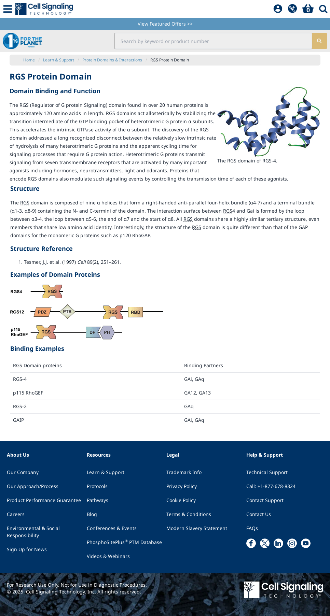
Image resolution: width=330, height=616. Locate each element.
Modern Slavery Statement (196, 528)
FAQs (252, 528)
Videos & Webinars (108, 556)
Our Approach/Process (32, 486)
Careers (16, 514)
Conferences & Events (112, 528)
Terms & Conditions (188, 514)
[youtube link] (306, 543)
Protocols (97, 486)
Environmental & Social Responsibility (33, 532)
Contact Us (258, 514)
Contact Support (265, 500)
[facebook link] (251, 543)
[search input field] (213, 41)
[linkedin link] (278, 543)
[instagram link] (292, 543)
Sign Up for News (27, 549)
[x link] (265, 543)
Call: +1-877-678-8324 (270, 486)
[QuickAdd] (292, 8)
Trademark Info (184, 472)
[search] (319, 41)
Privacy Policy (181, 486)
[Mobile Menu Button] (7, 9)
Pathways (97, 500)
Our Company (23, 472)
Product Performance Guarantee (44, 500)
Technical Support (267, 472)
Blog (92, 514)
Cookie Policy (181, 500)
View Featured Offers (165, 23)
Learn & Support (105, 472)
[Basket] (308, 8)
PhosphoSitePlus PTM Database (124, 542)
